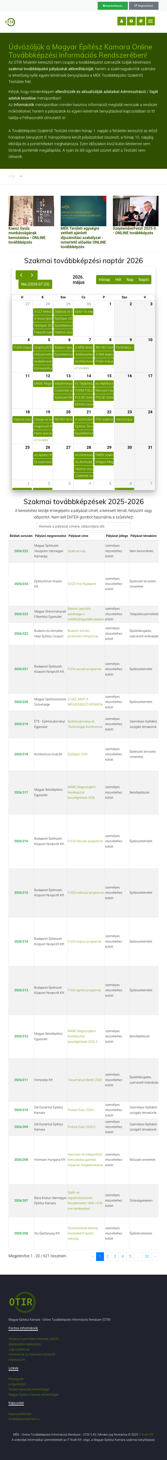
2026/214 (21, 941)
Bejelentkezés (113, 5)
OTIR (11, 176)
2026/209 (21, 1127)
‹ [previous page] (93, 1256)
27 (27, 304)
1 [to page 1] (100, 1256)
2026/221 (21, 669)
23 (129, 412)
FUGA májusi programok (84, 941)
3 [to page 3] (115, 1256)
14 (89, 376)
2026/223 (21, 614)
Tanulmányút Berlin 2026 (85, 1080)
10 (150, 340)
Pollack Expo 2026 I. (81, 1110)
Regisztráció (143, 5)
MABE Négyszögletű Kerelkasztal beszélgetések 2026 (82, 792)
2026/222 (21, 634)
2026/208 (21, 1160)
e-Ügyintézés (17, 1384)
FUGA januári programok (85, 669)
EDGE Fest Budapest (82, 584)
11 (27, 376)
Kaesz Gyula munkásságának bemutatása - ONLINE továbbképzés (26, 235)
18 (27, 412)
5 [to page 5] (130, 1256)
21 (89, 412)
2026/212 (21, 1036)
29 (68, 304)
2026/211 (21, 1080)
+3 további (40, 440)
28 (48, 304)
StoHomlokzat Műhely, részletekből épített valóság (83, 1233)
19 (48, 412)
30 (89, 304)
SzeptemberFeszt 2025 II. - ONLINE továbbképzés (135, 230)
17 (150, 376)
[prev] (21, 275)
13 (68, 376)
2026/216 (21, 841)
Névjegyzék (16, 1379)
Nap (130, 279)
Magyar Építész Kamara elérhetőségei (33, 1394)
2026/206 (21, 1233)
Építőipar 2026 (78, 754)
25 (27, 447)
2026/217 (21, 792)
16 (129, 376)
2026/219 (21, 724)
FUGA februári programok (85, 841)
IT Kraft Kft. (146, 1434)
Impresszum (16, 1359)
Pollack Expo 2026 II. (82, 1127)
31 (150, 447)
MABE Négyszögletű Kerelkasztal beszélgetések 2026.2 (82, 1036)
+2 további (81, 368)
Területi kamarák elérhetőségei (28, 1389)
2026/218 (21, 754)
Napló (144, 279)
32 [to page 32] (147, 1256)
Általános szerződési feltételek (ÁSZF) (33, 1339)
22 (109, 412)
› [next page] (155, 1256)
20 (68, 412)
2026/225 (21, 551)
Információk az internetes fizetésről (31, 1354)
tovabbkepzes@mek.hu (23, 1419)
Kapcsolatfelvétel (19, 1414)
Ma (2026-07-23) (35, 284)
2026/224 (21, 584)
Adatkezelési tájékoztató (24, 1344)
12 (48, 376)
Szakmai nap (76, 551)
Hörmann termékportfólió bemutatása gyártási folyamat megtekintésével (85, 1160)
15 (109, 376)
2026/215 (21, 893)
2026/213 (21, 990)
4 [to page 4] (123, 1256)
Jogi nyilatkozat (18, 1349)
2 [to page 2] (108, 1256)
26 (48, 447)
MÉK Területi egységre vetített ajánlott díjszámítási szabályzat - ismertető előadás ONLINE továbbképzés (83, 237)
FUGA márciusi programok (86, 893)
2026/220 (21, 702)
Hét (118, 279)
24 (150, 412)
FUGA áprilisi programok (84, 990)
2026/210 (21, 1110)
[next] (32, 275)
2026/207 (21, 1201)
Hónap (104, 279)
